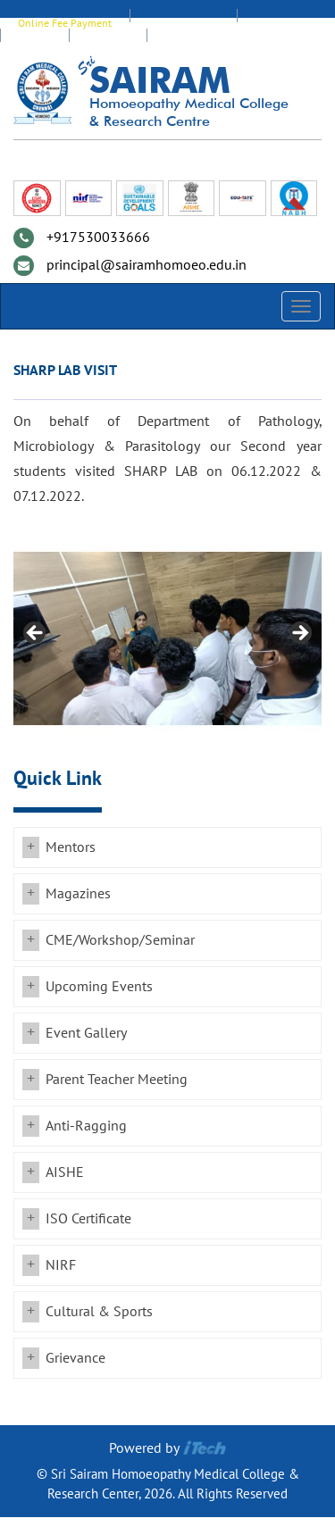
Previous (35, 634)
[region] (167, 638)
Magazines (78, 894)
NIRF (61, 1265)
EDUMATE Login (183, 23)
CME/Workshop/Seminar (120, 940)
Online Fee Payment (65, 23)
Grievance (75, 1358)
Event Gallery (86, 1033)
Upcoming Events (99, 987)
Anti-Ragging (86, 1126)
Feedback (108, 43)
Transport (185, 43)
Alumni (34, 43)
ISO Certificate (88, 1219)
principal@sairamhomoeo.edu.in (146, 265)
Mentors (71, 847)
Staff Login (279, 23)
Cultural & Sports (99, 1312)
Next (299, 634)
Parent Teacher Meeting (117, 1080)
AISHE (65, 1172)
